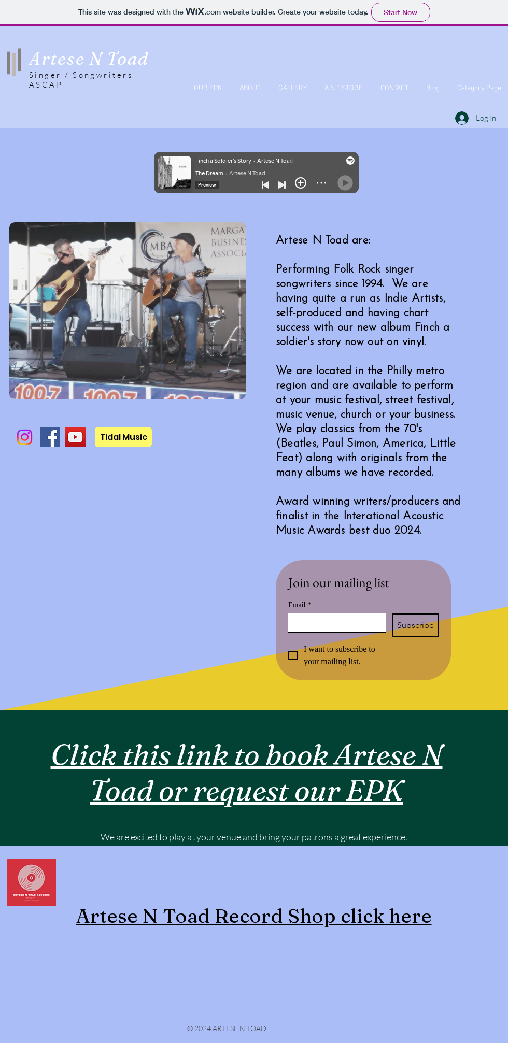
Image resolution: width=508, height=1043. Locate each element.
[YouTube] (75, 437)
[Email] (334, 622)
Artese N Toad (89, 58)
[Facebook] (50, 437)
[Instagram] (25, 437)
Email (299, 605)
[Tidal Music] (123, 437)
